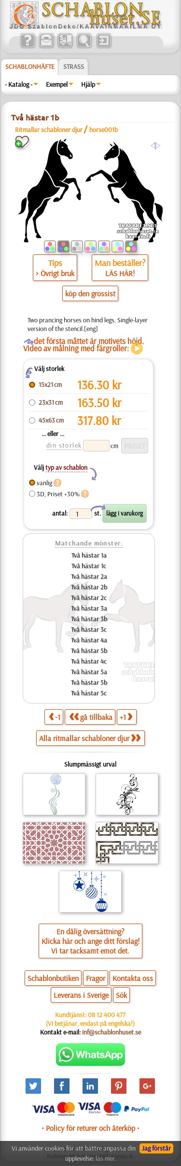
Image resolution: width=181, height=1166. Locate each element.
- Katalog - (18, 84)
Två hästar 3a (89, 608)
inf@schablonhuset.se (111, 1032)
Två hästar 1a (89, 555)
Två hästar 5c (89, 693)
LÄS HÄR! (120, 273)
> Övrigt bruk (55, 273)
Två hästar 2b (89, 587)
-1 (54, 716)
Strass (73, 66)
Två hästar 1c (88, 565)
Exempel (57, 84)
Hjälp (88, 84)
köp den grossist (90, 293)
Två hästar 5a (89, 671)
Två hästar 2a (89, 576)
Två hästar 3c (89, 629)
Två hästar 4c (89, 661)
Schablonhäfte (30, 66)
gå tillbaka (90, 716)
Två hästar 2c (89, 597)
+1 (126, 716)
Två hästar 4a (89, 640)
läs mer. (106, 1158)
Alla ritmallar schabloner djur (89, 738)
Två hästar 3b (89, 618)
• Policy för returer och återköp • (90, 1128)
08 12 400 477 (106, 1014)
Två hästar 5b (89, 650)
